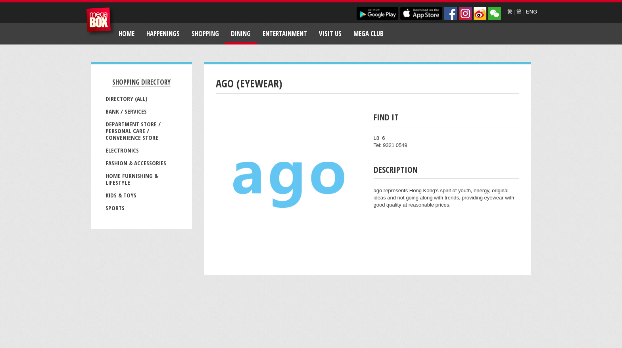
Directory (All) (127, 98)
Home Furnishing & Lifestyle (132, 179)
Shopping (205, 33)
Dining (241, 33)
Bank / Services (126, 111)
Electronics (122, 150)
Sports (115, 208)
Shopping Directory (141, 82)
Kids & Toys (121, 195)
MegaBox (100, 22)
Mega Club (368, 33)
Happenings (163, 33)
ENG (531, 12)
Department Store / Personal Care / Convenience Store (133, 130)
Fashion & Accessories (136, 163)
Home (126, 33)
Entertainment (285, 33)
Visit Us (330, 33)
